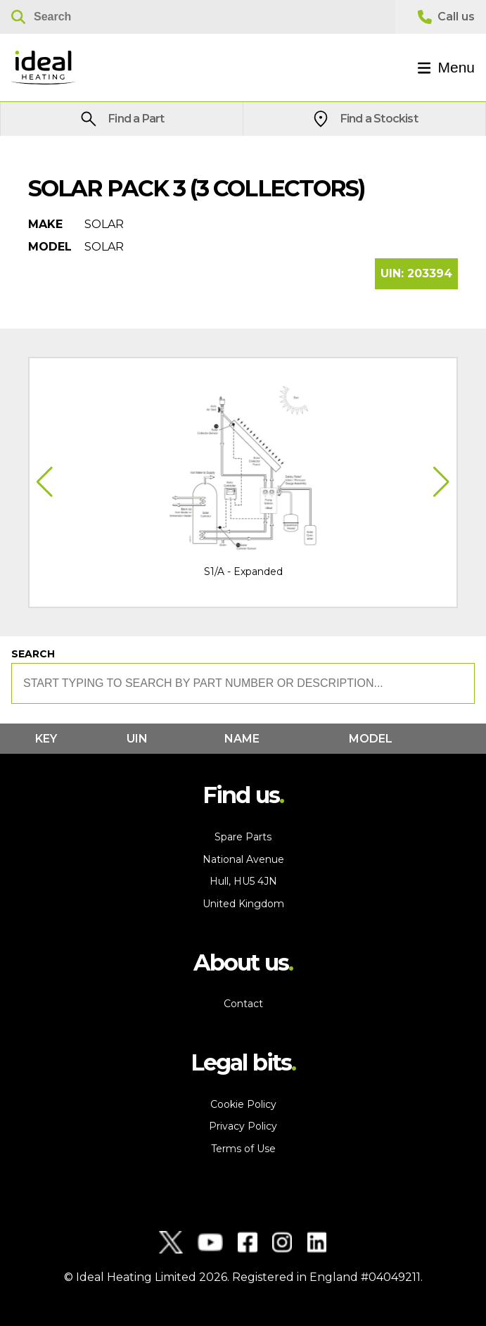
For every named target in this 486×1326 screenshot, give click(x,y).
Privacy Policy (243, 1126)
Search (33, 654)
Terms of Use (243, 1148)
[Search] (197, 17)
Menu (446, 67)
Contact (243, 1003)
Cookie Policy (243, 1104)
